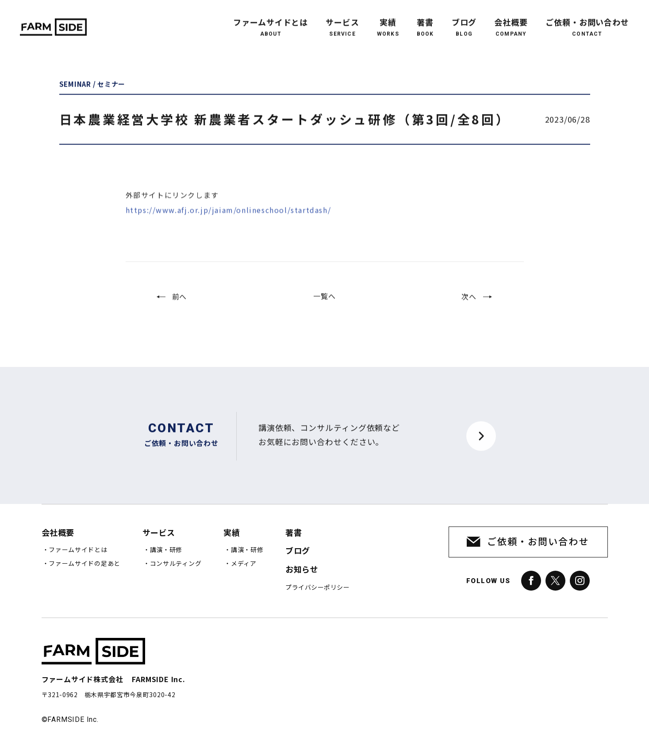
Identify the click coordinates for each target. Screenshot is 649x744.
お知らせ (301, 569)
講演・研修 (166, 549)
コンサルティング (176, 563)
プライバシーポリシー (317, 587)
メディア (244, 563)
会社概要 (511, 20)
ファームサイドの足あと (84, 563)
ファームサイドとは (270, 20)
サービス (342, 20)
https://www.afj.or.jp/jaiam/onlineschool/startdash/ (228, 225)
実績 (388, 20)
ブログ (464, 20)
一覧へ (324, 303)
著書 (425, 20)
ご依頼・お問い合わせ (587, 20)
